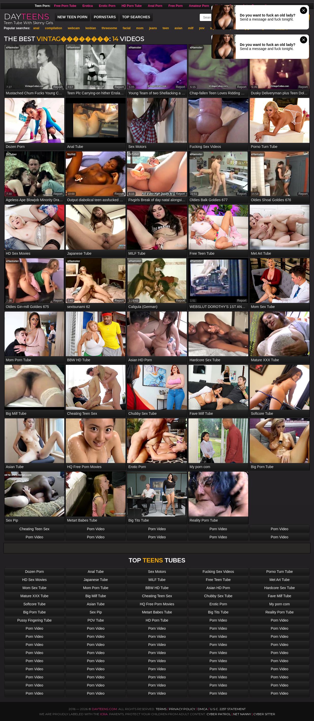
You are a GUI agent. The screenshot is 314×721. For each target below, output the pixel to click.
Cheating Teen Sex (35, 529)
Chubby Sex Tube (218, 596)
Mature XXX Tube (34, 596)
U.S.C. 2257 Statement (228, 709)
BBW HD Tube (156, 588)
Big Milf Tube (95, 596)
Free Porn (175, 6)
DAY (26, 16)
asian (178, 28)
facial (127, 28)
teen (166, 28)
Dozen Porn (34, 572)
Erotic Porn (107, 6)
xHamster (12, 47)
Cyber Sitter (264, 714)
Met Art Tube (280, 580)
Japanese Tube (96, 580)
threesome (109, 28)
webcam (74, 28)
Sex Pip (96, 612)
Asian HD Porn (218, 588)
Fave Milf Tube (279, 596)
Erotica (88, 6)
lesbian (90, 28)
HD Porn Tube (132, 6)
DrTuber (11, 154)
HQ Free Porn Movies (157, 604)
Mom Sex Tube (34, 588)
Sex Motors (157, 572)
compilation (53, 28)
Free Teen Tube (218, 580)
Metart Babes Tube (157, 612)
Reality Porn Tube (279, 612)
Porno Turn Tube (279, 572)
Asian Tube (96, 604)
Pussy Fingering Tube (34, 620)
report (57, 87)
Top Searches (136, 17)
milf (190, 28)
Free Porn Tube (65, 6)
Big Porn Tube (34, 612)
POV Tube (95, 620)
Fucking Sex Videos (218, 572)
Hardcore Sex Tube (279, 588)
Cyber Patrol (219, 714)
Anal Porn (155, 6)
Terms (161, 709)
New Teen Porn (72, 17)
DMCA (203, 709)
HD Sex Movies (34, 580)
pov (202, 28)
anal (36, 28)
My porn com (279, 604)
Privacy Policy (182, 709)
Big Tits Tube (218, 612)
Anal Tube (96, 572)
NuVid (71, 154)
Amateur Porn (199, 6)
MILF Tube (157, 580)
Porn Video (95, 529)
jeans (153, 28)
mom (140, 28)
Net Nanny (242, 714)
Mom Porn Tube (95, 588)
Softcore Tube (34, 604)
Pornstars (105, 17)
